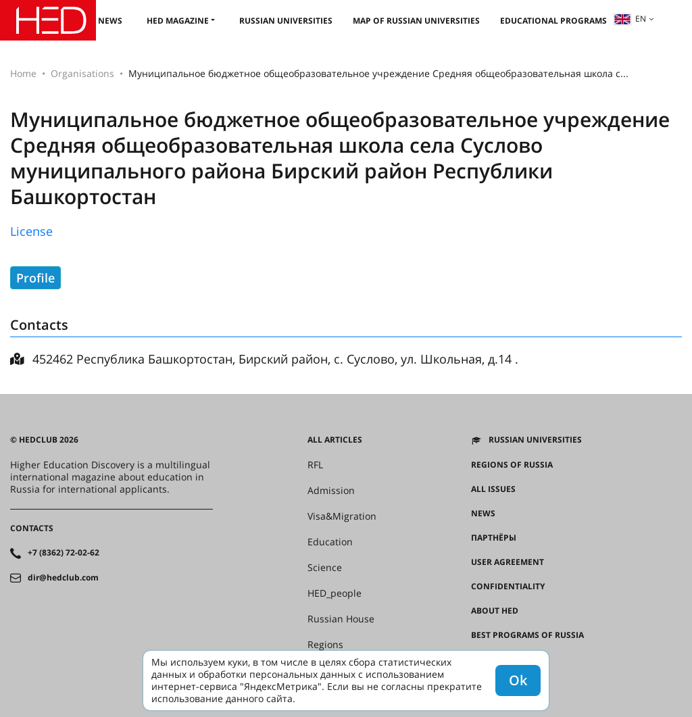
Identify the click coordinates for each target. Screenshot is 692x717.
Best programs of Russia (527, 635)
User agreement (507, 562)
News (110, 20)
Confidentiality (508, 586)
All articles (334, 440)
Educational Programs (553, 20)
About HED (494, 610)
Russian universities (285, 20)
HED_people (334, 593)
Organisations (82, 73)
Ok (518, 680)
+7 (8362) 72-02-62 (63, 552)
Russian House (340, 619)
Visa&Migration (341, 516)
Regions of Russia (512, 465)
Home (23, 73)
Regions (325, 645)
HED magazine (178, 20)
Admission (331, 491)
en (630, 18)
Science (324, 568)
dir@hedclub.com (63, 577)
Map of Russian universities (416, 20)
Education (330, 542)
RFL (315, 465)
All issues (493, 489)
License (31, 231)
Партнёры (493, 538)
